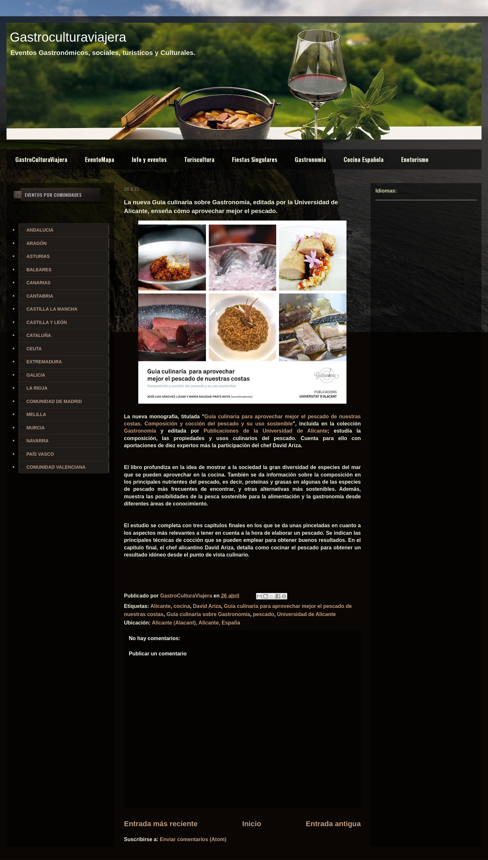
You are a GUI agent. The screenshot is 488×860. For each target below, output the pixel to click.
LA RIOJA (36, 388)
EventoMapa (99, 159)
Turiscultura (199, 159)
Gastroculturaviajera (68, 37)
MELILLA (36, 414)
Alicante (160, 606)
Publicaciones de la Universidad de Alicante (266, 431)
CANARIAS (38, 282)
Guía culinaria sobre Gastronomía (208, 614)
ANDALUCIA (39, 230)
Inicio (251, 824)
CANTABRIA (39, 296)
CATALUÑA (38, 335)
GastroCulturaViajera (41, 159)
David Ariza (207, 606)
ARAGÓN (36, 243)
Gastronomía (310, 159)
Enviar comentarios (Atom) (193, 839)
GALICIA (35, 375)
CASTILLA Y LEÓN (46, 322)
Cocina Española (364, 159)
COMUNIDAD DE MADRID (54, 401)
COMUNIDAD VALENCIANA (56, 467)
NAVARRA (37, 440)
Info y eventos (149, 159)
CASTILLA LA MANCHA (51, 309)
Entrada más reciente (161, 824)
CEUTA (34, 348)
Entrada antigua (333, 824)
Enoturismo (414, 159)
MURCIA (35, 427)
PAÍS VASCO (40, 454)
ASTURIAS (38, 256)
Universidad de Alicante (306, 614)
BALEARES (38, 269)
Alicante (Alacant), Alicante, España (196, 622)
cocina (181, 606)
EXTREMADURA (44, 361)
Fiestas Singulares (254, 159)
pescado (263, 614)
